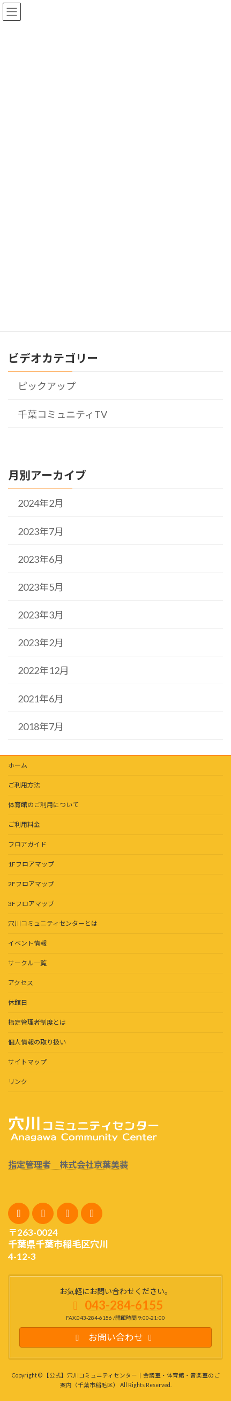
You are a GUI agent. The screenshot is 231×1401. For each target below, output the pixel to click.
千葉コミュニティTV (62, 414)
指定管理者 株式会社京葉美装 (68, 1164)
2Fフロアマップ (31, 884)
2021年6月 (41, 699)
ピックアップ (47, 386)
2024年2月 (41, 503)
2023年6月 (41, 559)
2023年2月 (41, 642)
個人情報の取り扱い (37, 1042)
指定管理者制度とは (37, 1022)
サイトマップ (27, 1062)
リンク (17, 1082)
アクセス (20, 983)
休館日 (17, 1002)
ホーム (17, 765)
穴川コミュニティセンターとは (53, 923)
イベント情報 (27, 943)
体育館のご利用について (43, 805)
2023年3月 (41, 615)
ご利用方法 (24, 785)
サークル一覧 (27, 963)
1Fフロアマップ (31, 864)
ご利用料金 (24, 825)
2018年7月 (41, 726)
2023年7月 (41, 531)
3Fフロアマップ (31, 904)
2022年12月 (43, 671)
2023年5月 (41, 587)
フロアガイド (27, 844)
